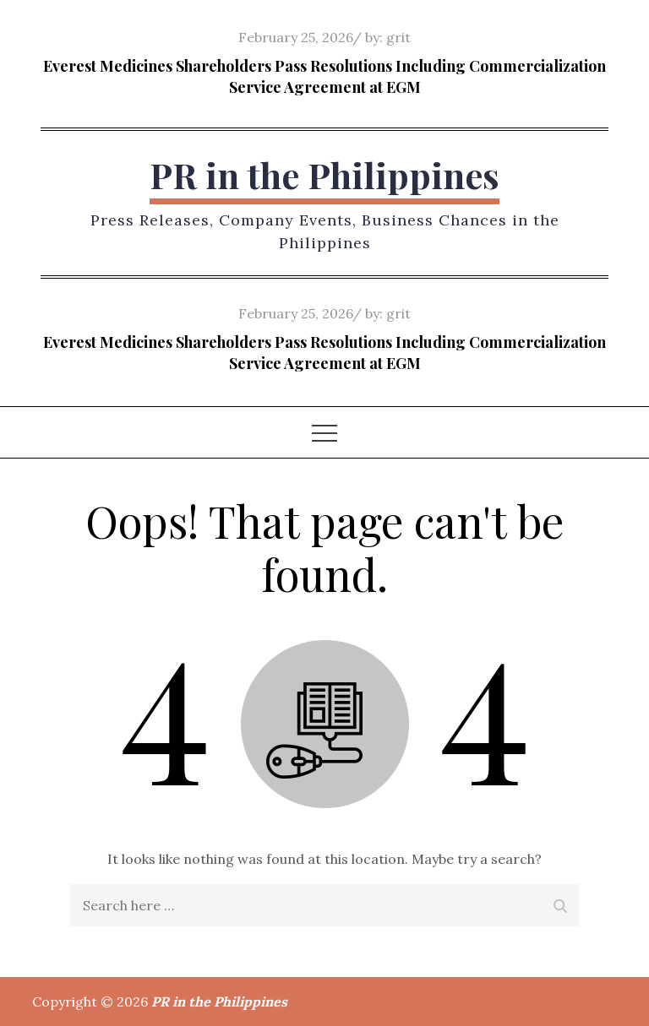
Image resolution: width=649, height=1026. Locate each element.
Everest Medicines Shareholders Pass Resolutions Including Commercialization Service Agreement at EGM (324, 76)
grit (398, 37)
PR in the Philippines (324, 174)
